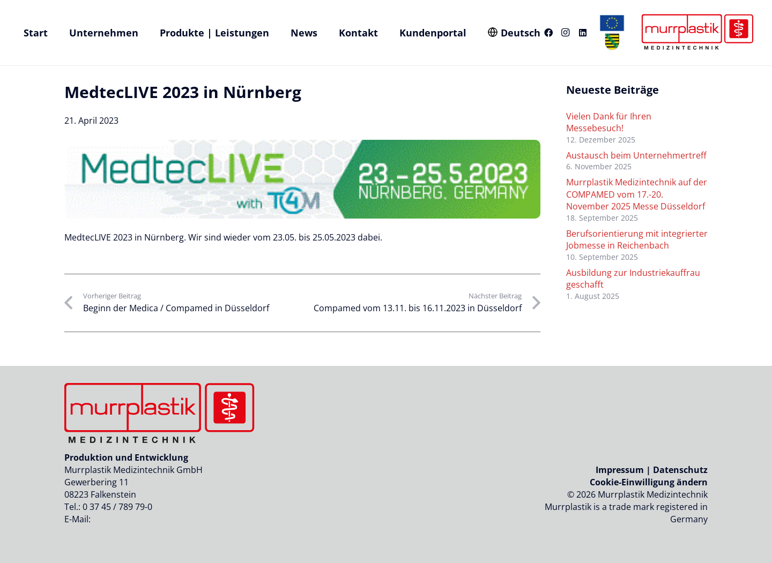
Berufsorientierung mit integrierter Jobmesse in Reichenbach (637, 239)
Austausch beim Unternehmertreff (636, 155)
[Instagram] (565, 32)
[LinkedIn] (582, 32)
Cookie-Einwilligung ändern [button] (649, 482)
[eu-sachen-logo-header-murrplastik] (612, 32)
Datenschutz (680, 470)
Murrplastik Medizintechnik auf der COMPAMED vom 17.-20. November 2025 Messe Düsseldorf (636, 194)
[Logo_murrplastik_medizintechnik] (696, 33)
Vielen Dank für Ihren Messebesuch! (608, 122)
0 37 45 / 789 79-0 (117, 507)
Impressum (620, 470)
